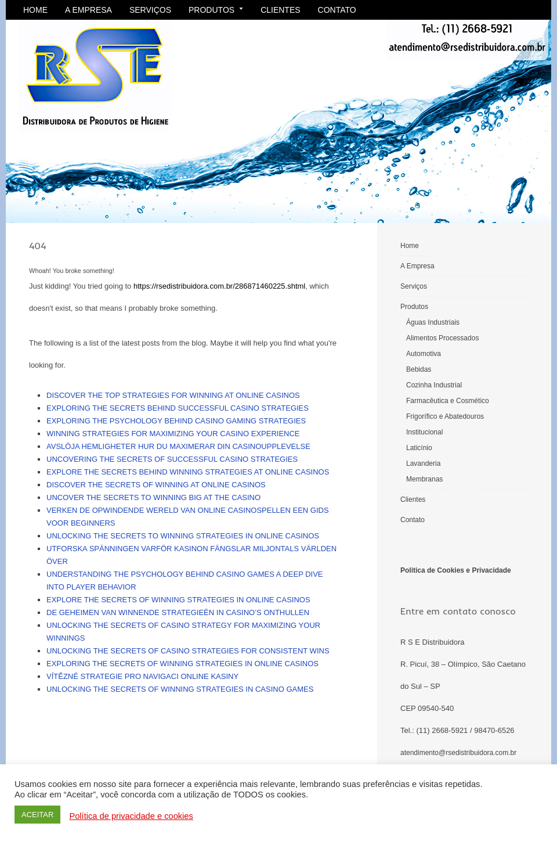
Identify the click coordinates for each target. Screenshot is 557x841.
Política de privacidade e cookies (131, 816)
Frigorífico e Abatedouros (445, 416)
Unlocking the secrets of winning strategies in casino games (179, 689)
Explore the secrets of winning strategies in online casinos (178, 599)
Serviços (150, 10)
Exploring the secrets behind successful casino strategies (177, 408)
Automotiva (423, 354)
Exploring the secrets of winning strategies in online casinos (182, 663)
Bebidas (418, 369)
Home (35, 10)
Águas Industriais (433, 322)
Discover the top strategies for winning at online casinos (173, 395)
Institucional (424, 432)
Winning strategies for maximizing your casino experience (173, 433)
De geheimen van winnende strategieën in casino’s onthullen (177, 612)
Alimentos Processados (442, 338)
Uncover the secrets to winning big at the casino (153, 497)
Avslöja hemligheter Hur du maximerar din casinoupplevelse (178, 446)
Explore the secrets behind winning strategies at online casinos (187, 472)
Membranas (424, 479)
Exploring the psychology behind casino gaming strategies (176, 420)
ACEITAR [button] (37, 814)
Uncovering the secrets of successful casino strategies (172, 459)
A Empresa (88, 10)
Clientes (280, 10)
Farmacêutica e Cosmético (447, 401)
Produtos (216, 10)
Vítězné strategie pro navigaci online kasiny (142, 676)
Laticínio (419, 448)
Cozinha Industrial (434, 385)
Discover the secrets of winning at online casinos (156, 484)
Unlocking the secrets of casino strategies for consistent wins (188, 650)
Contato (337, 10)
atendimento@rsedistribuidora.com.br (458, 753)
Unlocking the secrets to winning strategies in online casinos (182, 535)
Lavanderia (423, 463)
